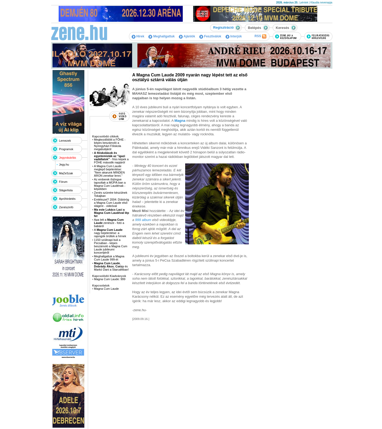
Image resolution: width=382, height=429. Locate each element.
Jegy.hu (64, 164)
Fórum (63, 181)
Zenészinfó (66, 207)
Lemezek (65, 140)
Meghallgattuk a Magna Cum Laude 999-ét (109, 258)
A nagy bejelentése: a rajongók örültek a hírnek (110, 233)
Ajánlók (187, 36)
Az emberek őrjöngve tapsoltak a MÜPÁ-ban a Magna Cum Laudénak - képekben (109, 184)
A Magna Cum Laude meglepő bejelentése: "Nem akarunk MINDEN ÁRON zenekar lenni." (109, 170)
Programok (66, 149)
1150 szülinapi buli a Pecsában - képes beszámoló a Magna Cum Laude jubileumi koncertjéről (110, 246)
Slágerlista (66, 190)
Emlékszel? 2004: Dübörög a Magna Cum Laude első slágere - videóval (111, 202)
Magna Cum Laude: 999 (109, 279)
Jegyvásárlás (67, 157)
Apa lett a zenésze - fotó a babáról (109, 223)
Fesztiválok (210, 36)
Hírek (138, 36)
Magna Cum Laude (106, 288)
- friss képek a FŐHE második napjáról (111, 157)
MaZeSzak (66, 173)
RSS (260, 36)
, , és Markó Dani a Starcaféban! (111, 266)
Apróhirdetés (67, 198)
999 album (143, 220)
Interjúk (233, 36)
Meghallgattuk (161, 36)
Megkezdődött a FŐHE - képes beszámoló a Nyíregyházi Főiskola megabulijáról (109, 144)
